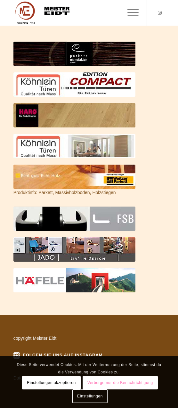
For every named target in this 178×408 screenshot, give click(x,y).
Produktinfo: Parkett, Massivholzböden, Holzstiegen (64, 192)
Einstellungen (90, 396)
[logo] (73, 13)
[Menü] (130, 13)
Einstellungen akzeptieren (51, 382)
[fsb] (74, 219)
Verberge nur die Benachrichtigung (120, 382)
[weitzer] (74, 177)
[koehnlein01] (74, 146)
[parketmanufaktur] (74, 54)
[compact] (74, 84)
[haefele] (74, 280)
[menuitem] (130, 13)
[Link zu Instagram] (160, 13)
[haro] (74, 115)
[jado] (74, 249)
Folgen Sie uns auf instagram (63, 355)
